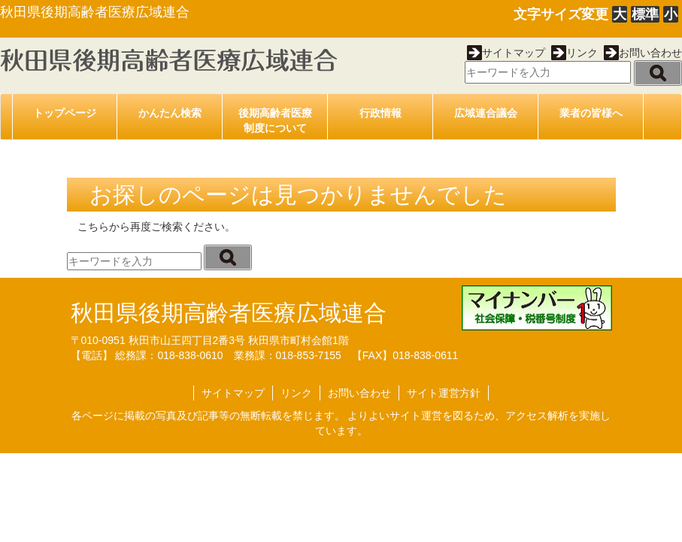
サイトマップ (506, 53)
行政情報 (380, 113)
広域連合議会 (485, 113)
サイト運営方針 (443, 393)
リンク (574, 53)
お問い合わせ (643, 53)
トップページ (64, 113)
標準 (645, 14)
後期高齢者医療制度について (275, 120)
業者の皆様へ (591, 113)
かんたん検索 (170, 113)
